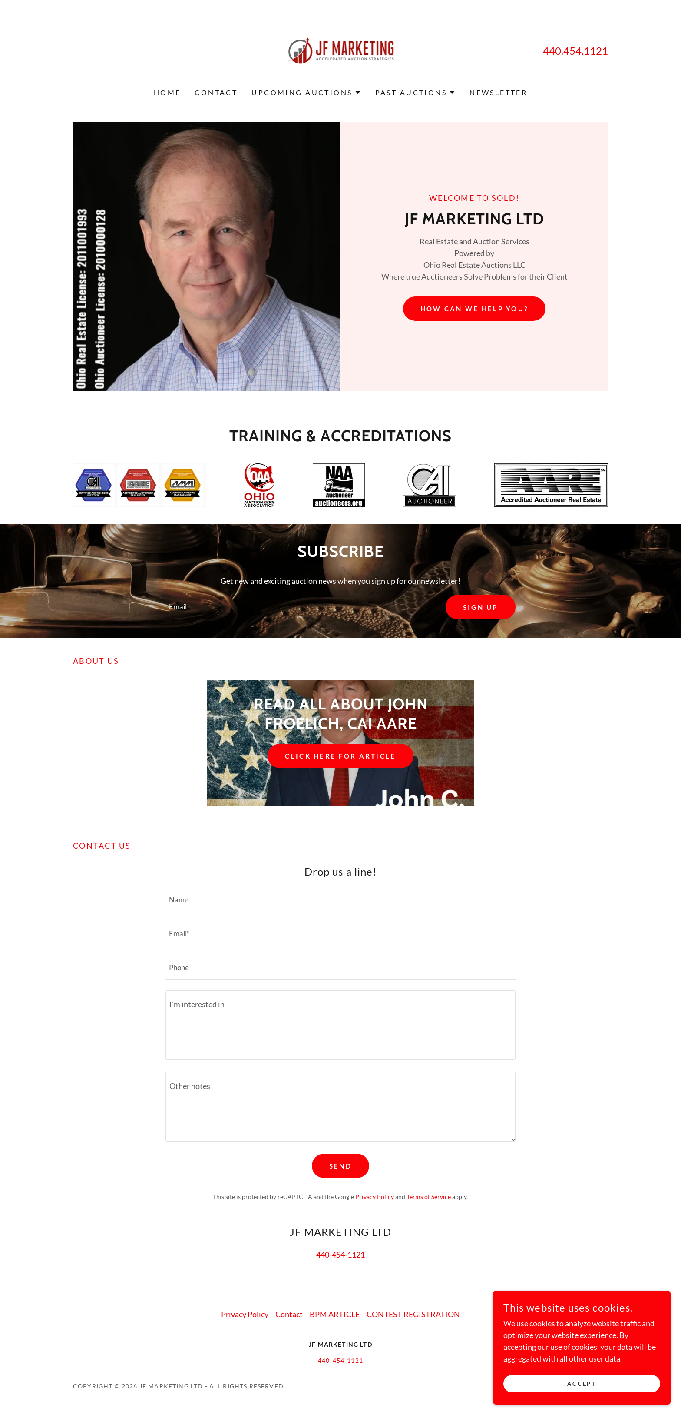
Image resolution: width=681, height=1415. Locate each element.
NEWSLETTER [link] (498, 92)
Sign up (479, 607)
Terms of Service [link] (429, 1197)
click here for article (340, 757)
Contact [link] (216, 92)
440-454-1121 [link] (340, 1255)
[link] (341, 49)
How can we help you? (474, 308)
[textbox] (298, 608)
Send (340, 1167)
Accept (584, 1384)
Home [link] (167, 92)
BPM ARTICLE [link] (335, 1315)
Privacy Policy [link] (374, 1197)
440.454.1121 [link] (575, 50)
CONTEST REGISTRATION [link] (413, 1315)
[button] (306, 92)
